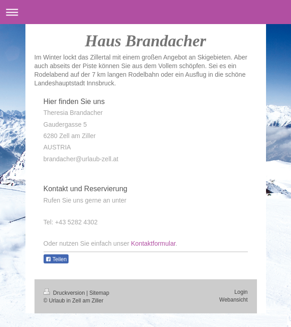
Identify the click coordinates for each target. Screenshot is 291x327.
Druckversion (65, 293)
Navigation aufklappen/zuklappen (145, 12)
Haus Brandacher (145, 41)
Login (240, 292)
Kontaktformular (153, 243)
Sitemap (99, 293)
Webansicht (233, 300)
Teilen (56, 259)
